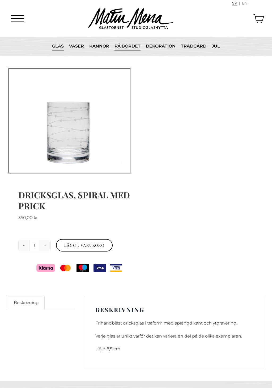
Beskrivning (26, 302)
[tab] (26, 303)
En (244, 3)
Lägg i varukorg (84, 245)
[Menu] (17, 18)
